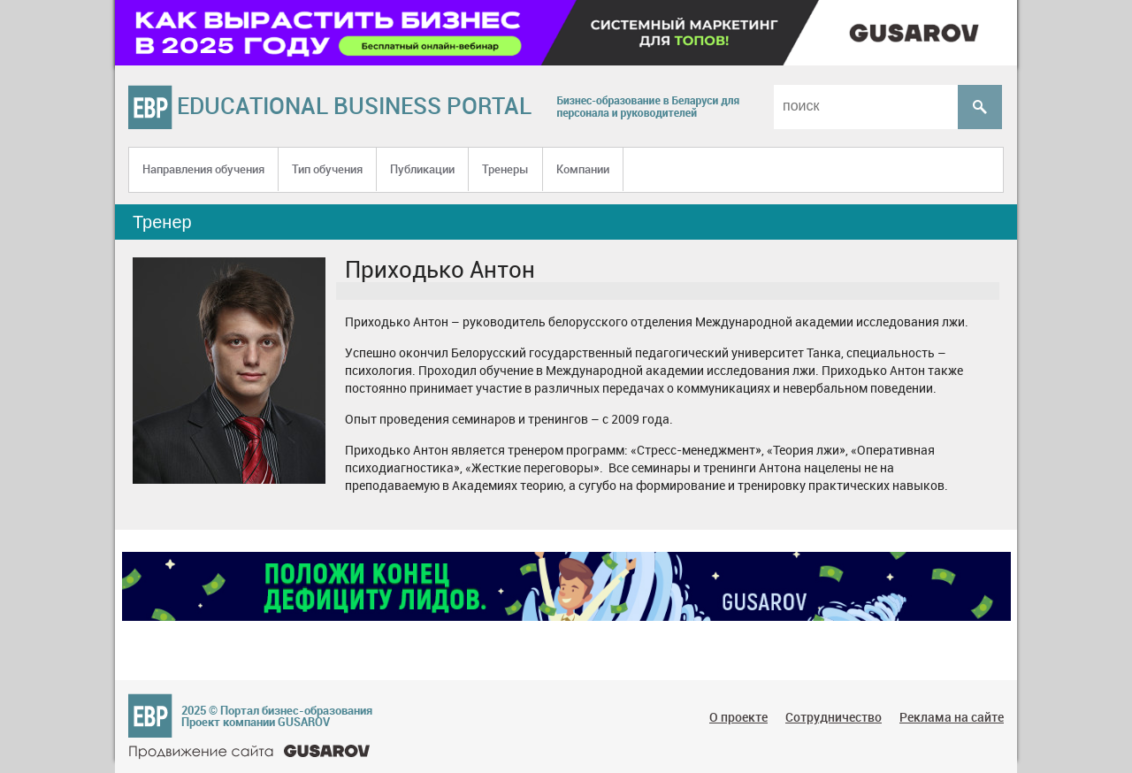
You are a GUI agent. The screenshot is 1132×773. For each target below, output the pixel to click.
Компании (582, 169)
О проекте (738, 716)
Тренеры (505, 169)
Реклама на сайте (951, 716)
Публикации (422, 169)
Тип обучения (327, 169)
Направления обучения (203, 169)
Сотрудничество (833, 716)
